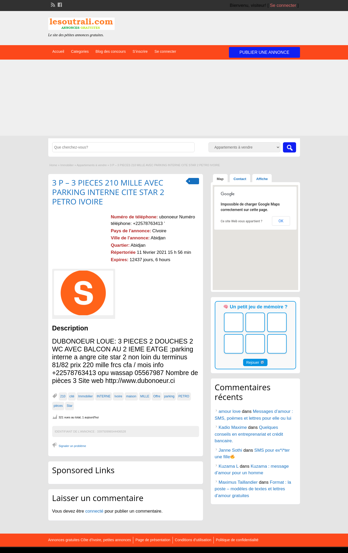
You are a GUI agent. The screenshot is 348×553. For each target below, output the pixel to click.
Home (53, 165)
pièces (58, 406)
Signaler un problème (72, 445)
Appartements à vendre (91, 165)
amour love (230, 411)
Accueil (58, 51)
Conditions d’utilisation (193, 540)
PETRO (183, 396)
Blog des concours (110, 51)
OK (281, 221)
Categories (80, 51)
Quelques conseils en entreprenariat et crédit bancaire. (249, 434)
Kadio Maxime (233, 427)
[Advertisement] (174, 99)
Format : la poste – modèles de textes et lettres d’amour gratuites (253, 489)
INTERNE (104, 396)
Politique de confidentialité (237, 540)
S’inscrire (140, 51)
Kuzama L (229, 466)
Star (69, 406)
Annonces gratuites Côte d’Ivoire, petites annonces (89, 540)
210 (63, 396)
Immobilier (67, 165)
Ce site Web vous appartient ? (242, 221)
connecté (95, 511)
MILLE (144, 396)
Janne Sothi (230, 450)
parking (169, 396)
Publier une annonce (264, 52)
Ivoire (118, 396)
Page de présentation (152, 540)
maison (131, 396)
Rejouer (255, 362)
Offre (156, 396)
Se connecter (283, 5)
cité (71, 396)
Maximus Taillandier (238, 482)
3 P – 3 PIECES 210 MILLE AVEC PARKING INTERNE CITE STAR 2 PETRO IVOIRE (108, 192)
